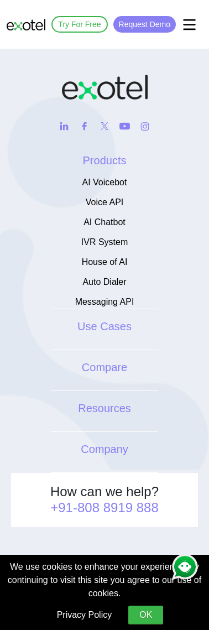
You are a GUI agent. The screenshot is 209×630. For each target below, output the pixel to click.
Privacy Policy (84, 614)
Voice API (105, 202)
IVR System (104, 242)
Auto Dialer (104, 282)
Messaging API (104, 301)
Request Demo (144, 24)
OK (145, 614)
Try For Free (79, 24)
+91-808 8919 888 (104, 507)
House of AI (105, 262)
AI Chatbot (104, 222)
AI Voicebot (104, 182)
